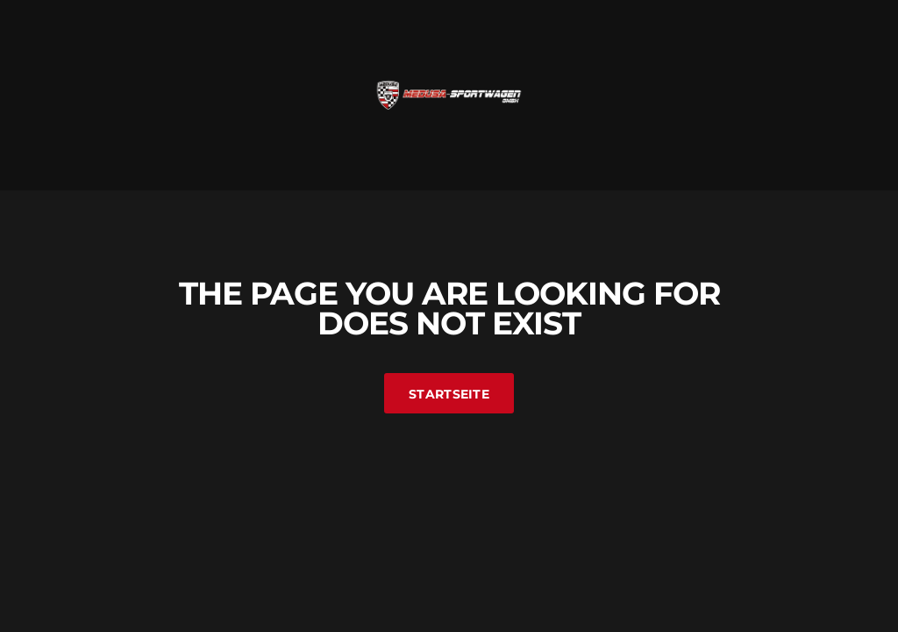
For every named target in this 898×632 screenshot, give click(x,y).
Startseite (449, 394)
